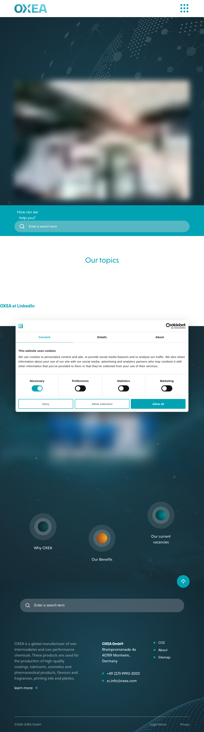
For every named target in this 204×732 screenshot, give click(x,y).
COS (161, 643)
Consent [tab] (44, 337)
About (162, 650)
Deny (45, 403)
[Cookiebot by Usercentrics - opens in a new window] (169, 326)
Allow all (158, 403)
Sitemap (164, 657)
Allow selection (101, 403)
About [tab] (159, 337)
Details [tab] (102, 337)
